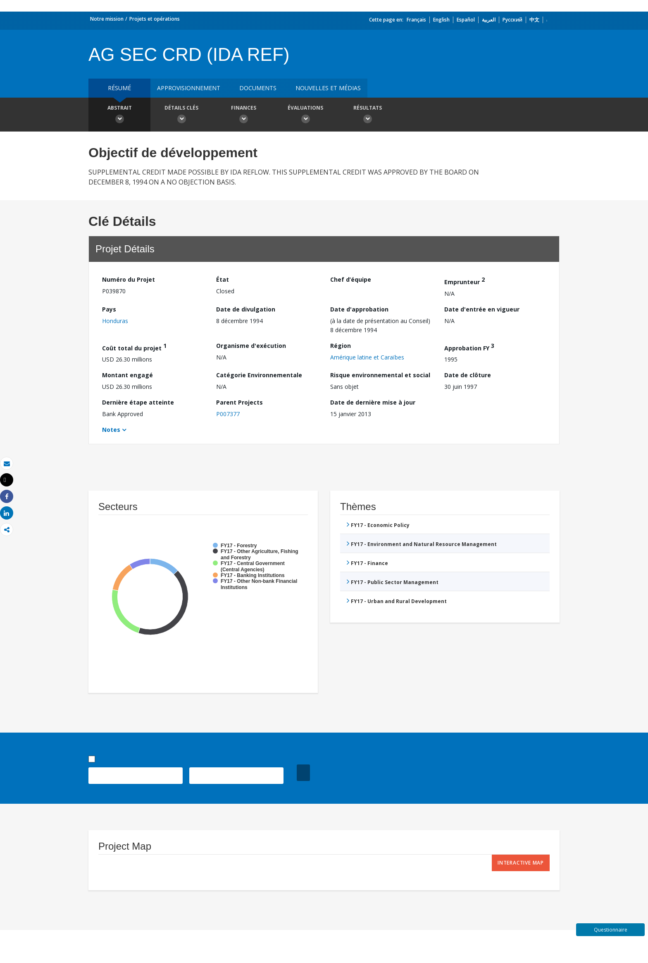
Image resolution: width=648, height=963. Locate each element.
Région (340, 346)
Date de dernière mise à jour (372, 402)
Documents (257, 88)
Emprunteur (464, 280)
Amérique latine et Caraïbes (367, 357)
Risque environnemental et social (380, 375)
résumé (119, 88)
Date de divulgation (245, 309)
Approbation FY (469, 347)
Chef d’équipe (350, 279)
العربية (489, 19)
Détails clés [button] (181, 115)
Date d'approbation (359, 309)
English (441, 19)
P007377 (228, 414)
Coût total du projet (134, 347)
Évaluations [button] (305, 115)
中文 (534, 19)
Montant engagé (127, 375)
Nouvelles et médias (328, 88)
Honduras (115, 321)
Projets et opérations (154, 18)
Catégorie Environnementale (259, 375)
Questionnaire (610, 929)
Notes (111, 430)
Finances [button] (243, 115)
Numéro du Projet (128, 279)
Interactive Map (521, 862)
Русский (512, 19)
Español (466, 19)
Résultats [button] (367, 115)
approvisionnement (188, 88)
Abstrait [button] (119, 115)
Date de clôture (467, 375)
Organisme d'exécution (251, 346)
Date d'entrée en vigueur (481, 309)
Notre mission (107, 18)
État (222, 279)
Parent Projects (239, 402)
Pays (109, 309)
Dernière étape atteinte (138, 402)
